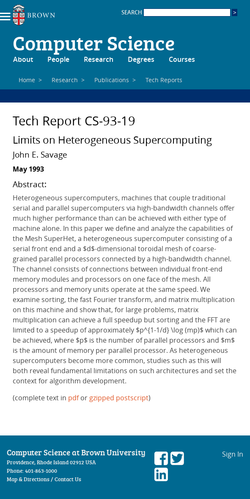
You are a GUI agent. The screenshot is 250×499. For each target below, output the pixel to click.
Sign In (232, 454)
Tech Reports (164, 80)
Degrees (141, 59)
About (23, 59)
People (58, 59)
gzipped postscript (118, 397)
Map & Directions (28, 479)
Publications (111, 80)
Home (27, 80)
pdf (73, 397)
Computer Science (94, 42)
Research (98, 59)
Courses (182, 59)
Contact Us (68, 479)
